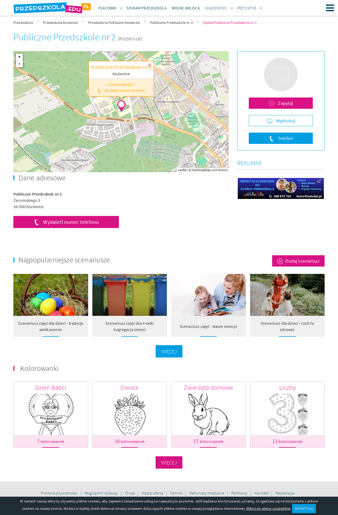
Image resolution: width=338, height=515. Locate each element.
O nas (130, 493)
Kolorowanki (39, 368)
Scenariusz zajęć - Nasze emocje (208, 326)
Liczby (287, 387)
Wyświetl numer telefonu (71, 222)
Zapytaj (285, 103)
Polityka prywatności (59, 493)
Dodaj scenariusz (302, 261)
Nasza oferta (153, 493)
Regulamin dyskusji (102, 493)
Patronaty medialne (207, 493)
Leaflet (182, 170)
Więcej (169, 351)
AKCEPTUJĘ (304, 508)
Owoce (129, 387)
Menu (330, 8)
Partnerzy (240, 493)
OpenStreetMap (201, 170)
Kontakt (262, 493)
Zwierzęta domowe (208, 387)
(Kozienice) (130, 38)
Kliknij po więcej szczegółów (268, 508)
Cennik (176, 493)
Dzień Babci (50, 387)
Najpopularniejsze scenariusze (64, 259)
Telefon (285, 138)
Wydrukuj (285, 121)
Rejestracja (285, 493)
